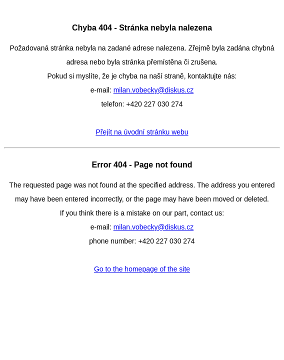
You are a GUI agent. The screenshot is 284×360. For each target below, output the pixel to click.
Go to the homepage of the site (142, 269)
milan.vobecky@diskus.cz (154, 90)
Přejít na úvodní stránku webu (142, 132)
